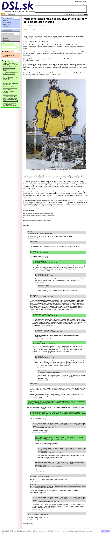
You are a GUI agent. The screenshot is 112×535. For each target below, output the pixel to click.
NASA (43, 25)
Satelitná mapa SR (7, 30)
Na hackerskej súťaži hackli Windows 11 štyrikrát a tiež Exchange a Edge (38, 213)
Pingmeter (5, 38)
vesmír (39, 25)
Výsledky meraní (7, 26)
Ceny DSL (5, 20)
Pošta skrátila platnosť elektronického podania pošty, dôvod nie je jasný (10, 88)
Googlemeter (6, 39)
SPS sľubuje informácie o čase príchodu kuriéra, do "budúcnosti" (10, 78)
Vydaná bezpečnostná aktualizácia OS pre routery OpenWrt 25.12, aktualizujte (39, 215)
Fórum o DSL (6, 24)
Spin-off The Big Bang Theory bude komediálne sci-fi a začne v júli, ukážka (10, 83)
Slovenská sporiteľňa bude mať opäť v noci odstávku (34, 217)
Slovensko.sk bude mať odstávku (8, 92)
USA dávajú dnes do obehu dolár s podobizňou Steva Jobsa (10, 64)
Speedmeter (6, 36)
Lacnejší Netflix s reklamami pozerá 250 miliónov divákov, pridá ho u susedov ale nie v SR (10, 99)
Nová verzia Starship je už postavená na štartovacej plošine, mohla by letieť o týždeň (9, 68)
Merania (11, 36)
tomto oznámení (43, 41)
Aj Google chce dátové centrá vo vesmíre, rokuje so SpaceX (10, 95)
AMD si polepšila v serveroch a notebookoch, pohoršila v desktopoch (37, 220)
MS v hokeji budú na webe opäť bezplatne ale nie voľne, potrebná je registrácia (39, 218)
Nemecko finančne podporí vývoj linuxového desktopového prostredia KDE (10, 104)
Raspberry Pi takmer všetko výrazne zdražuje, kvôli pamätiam (9, 55)
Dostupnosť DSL (7, 22)
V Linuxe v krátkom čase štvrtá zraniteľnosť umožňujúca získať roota (10, 74)
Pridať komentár (28, 524)
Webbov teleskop (33, 25)
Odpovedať (29, 238)
